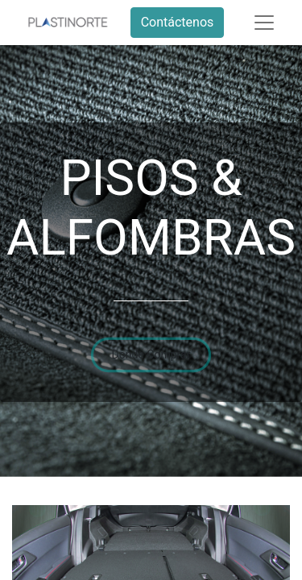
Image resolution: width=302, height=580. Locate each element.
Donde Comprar (151, 354)
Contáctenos (177, 22)
